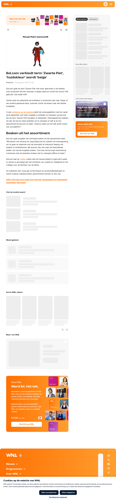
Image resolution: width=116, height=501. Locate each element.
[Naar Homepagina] (8, 4)
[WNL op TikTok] (108, 472)
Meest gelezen (82, 19)
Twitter (23, 159)
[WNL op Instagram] (108, 455)
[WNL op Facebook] (108, 464)
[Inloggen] (105, 4)
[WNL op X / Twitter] (108, 460)
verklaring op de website (22, 112)
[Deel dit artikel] (66, 30)
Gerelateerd (93, 19)
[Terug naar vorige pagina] (8, 30)
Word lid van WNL (26, 424)
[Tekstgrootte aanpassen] (61, 30)
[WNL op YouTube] (108, 468)
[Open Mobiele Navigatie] (111, 4)
